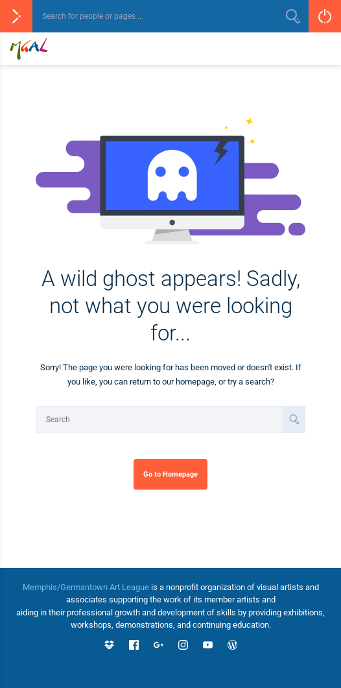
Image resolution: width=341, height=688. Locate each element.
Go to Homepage (170, 474)
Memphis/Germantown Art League (86, 587)
